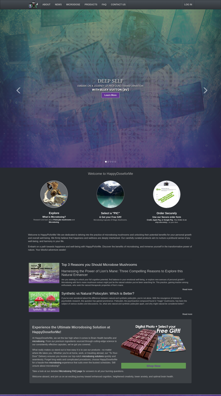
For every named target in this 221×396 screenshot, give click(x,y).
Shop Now (153, 365)
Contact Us (118, 4)
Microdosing (54, 222)
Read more (187, 289)
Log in (188, 4)
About (46, 4)
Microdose (73, 4)
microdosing (38, 341)
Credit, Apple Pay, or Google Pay (160, 220)
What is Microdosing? (54, 217)
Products (91, 4)
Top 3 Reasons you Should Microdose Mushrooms (99, 264)
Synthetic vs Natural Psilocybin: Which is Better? (97, 293)
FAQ (104, 4)
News (58, 4)
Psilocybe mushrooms (62, 220)
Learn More (110, 95)
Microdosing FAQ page (70, 371)
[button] (16, 88)
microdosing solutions (93, 356)
